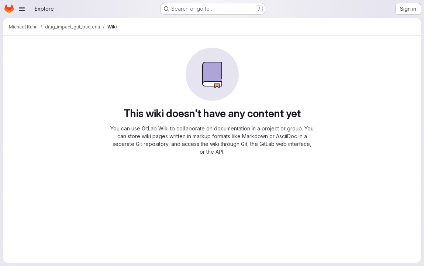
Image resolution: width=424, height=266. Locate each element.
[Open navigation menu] (22, 9)
